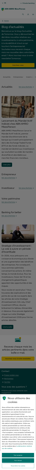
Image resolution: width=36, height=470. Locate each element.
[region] (18, 432)
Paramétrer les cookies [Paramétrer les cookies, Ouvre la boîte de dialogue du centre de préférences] (18, 466)
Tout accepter (18, 455)
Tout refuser (18, 460)
